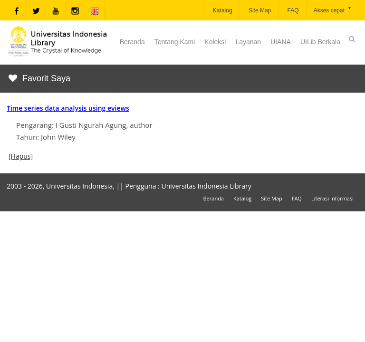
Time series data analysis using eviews (68, 108)
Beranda (132, 42)
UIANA (280, 42)
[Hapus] (21, 156)
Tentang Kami (174, 42)
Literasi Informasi (332, 198)
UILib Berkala (320, 42)
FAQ (292, 10)
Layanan (248, 42)
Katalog (221, 10)
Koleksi (215, 42)
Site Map (259, 10)
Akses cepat (333, 10)
